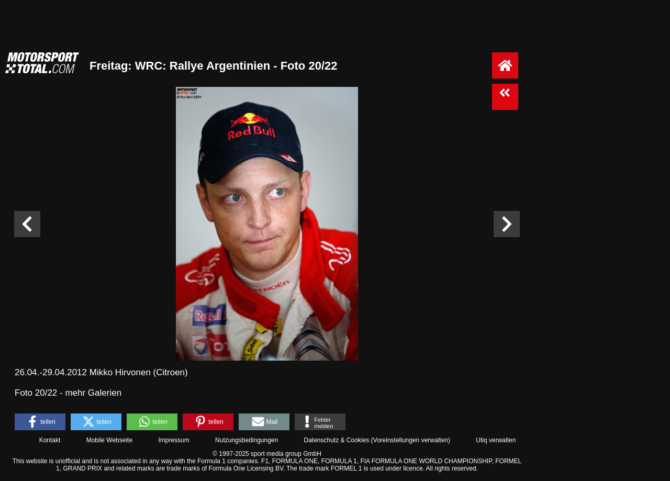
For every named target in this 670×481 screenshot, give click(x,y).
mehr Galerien (93, 393)
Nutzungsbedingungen (246, 440)
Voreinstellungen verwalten (410, 440)
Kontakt (50, 440)
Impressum (173, 440)
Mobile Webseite (109, 440)
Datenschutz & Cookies (336, 440)
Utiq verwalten (496, 440)
